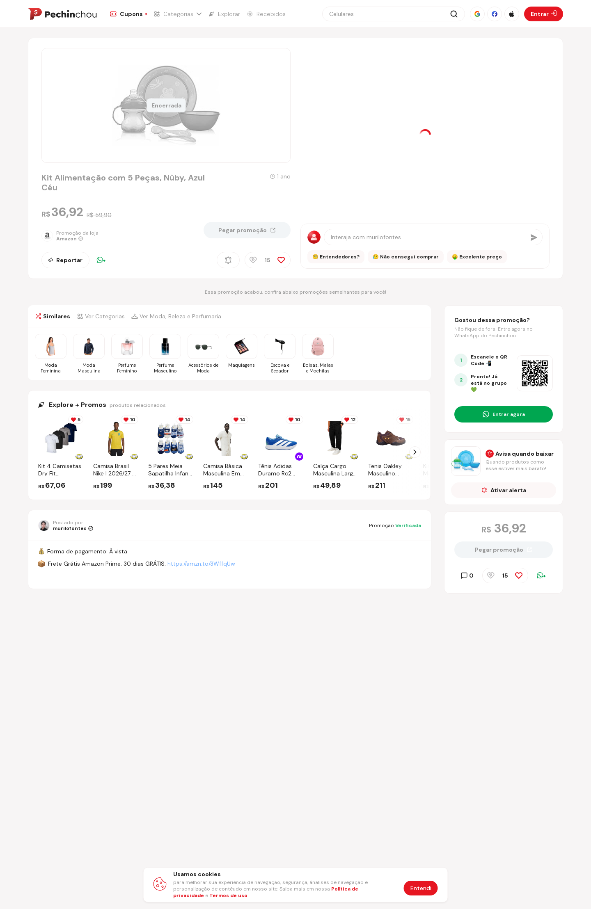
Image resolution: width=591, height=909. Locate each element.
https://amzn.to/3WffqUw (201, 563)
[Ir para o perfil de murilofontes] (65, 525)
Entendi (420, 888)
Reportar (65, 260)
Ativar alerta (503, 490)
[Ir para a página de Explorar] (224, 14)
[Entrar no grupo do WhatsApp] (503, 414)
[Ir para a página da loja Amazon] (76, 236)
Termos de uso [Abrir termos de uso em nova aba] (228, 895)
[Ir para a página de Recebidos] (266, 14)
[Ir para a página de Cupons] (128, 14)
